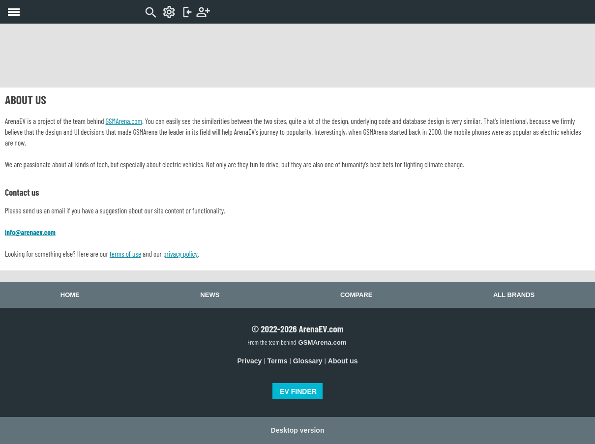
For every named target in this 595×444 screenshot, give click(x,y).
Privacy (250, 361)
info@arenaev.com (30, 232)
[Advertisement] (297, 55)
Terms (278, 361)
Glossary (308, 361)
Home (70, 294)
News (209, 294)
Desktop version (298, 430)
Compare (356, 294)
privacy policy (180, 253)
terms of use (125, 253)
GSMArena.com (124, 121)
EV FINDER (298, 391)
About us (343, 361)
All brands (514, 294)
